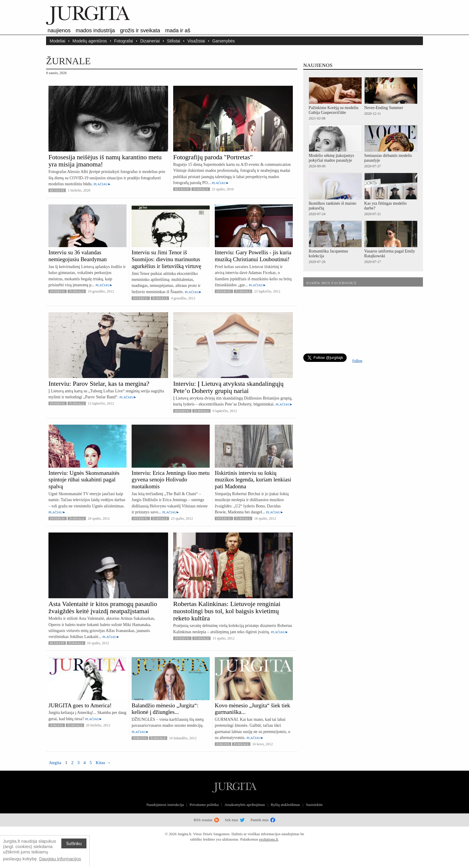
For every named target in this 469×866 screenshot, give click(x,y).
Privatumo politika (204, 804)
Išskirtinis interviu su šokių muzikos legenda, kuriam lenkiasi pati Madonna (253, 480)
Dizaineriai (150, 41)
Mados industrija (95, 30)
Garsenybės (223, 41)
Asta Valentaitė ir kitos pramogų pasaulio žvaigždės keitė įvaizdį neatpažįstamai (102, 607)
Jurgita (56, 725)
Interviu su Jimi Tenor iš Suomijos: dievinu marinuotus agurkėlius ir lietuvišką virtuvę (166, 259)
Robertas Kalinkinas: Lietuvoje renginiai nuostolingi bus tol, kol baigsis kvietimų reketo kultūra (227, 611)
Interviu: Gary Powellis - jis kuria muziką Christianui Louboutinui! (253, 255)
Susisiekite (314, 804)
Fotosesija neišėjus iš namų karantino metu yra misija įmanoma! (105, 160)
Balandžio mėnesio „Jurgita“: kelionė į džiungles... (165, 708)
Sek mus (235, 820)
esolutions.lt (268, 839)
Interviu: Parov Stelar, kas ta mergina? (98, 383)
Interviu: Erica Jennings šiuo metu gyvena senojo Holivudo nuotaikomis (171, 480)
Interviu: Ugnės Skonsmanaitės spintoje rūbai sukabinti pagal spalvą (83, 480)
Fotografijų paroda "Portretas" (213, 157)
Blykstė (57, 190)
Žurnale (200, 189)
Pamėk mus (263, 820)
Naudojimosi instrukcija (165, 804)
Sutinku (74, 843)
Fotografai (123, 41)
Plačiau (101, 184)
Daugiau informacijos (60, 858)
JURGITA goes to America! (80, 705)
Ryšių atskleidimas (285, 804)
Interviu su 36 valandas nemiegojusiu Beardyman (77, 255)
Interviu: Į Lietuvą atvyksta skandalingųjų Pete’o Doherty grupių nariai (228, 387)
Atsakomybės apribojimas (244, 804)
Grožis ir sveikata (140, 30)
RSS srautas (206, 820)
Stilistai (173, 41)
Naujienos (59, 30)
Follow (357, 361)
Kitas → (103, 762)
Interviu (57, 291)
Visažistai (196, 41)
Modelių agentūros (89, 41)
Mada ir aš (177, 30)
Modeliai (57, 41)
